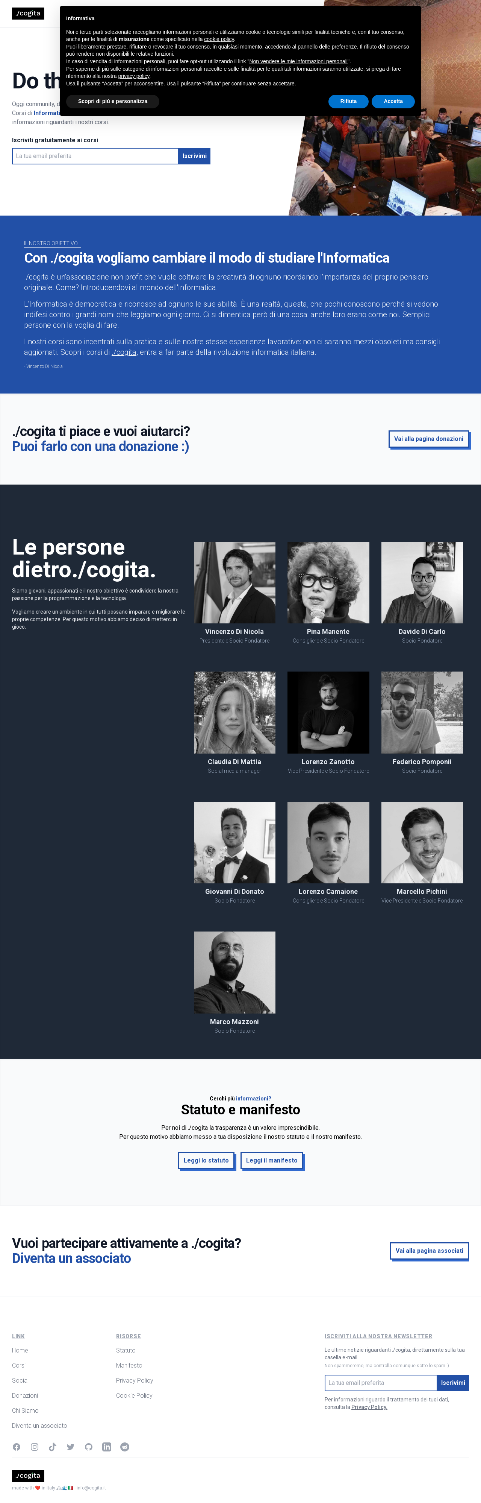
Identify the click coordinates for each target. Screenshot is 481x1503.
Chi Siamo (211, 13)
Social (148, 13)
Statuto (126, 1350)
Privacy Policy (134, 1380)
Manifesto (129, 1365)
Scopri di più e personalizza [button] (112, 1482)
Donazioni (177, 13)
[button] (194, 156)
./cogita (124, 352)
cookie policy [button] (219, 1420)
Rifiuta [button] (348, 1482)
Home (103, 13)
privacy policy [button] (134, 1457)
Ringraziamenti (251, 13)
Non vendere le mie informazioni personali (298, 1442)
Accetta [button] (393, 1482)
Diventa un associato (39, 1425)
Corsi (126, 13)
